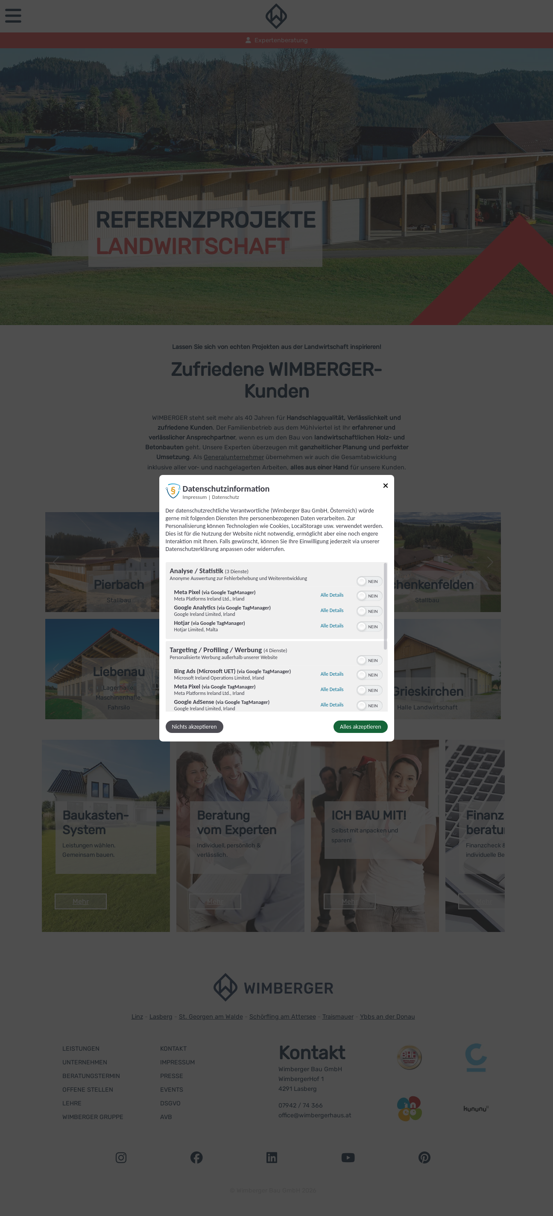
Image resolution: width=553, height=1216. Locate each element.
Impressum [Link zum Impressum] (195, 496)
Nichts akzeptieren (194, 726)
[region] (277, 637)
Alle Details (332, 595)
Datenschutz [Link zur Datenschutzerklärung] (225, 496)
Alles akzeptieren (360, 726)
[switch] (369, 580)
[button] (362, 581)
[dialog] (276, 608)
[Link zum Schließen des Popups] (385, 486)
